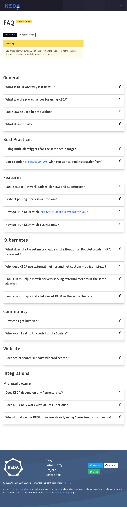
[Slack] (94, 471)
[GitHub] (111, 465)
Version (10, 35)
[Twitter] (95, 465)
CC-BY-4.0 (66, 482)
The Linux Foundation (20, 489)
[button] (121, 5)
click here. (47, 54)
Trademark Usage (62, 492)
